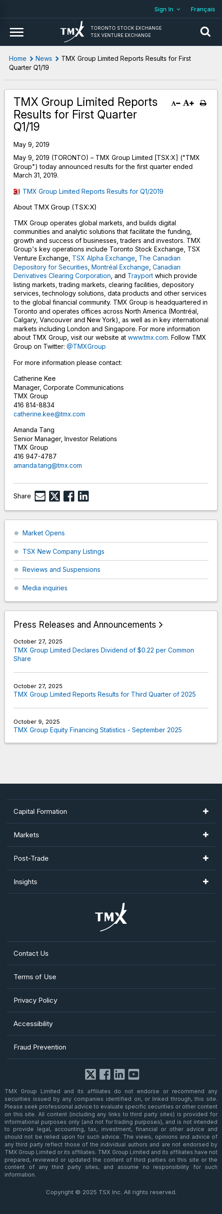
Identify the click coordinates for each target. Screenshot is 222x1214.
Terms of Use (35, 976)
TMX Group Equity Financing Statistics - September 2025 (98, 730)
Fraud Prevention (40, 1047)
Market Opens (44, 533)
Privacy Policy (35, 1000)
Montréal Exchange (120, 267)
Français (203, 9)
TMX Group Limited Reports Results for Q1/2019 (93, 191)
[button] (205, 32)
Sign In (163, 9)
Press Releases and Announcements (85, 625)
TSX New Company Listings (63, 551)
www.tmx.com (148, 337)
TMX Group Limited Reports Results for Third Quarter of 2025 (105, 694)
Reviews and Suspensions (61, 569)
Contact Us (31, 953)
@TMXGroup (86, 346)
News (44, 58)
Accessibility (33, 1023)
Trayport (140, 275)
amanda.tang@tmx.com (48, 465)
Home (18, 58)
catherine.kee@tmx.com (49, 414)
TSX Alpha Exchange (103, 258)
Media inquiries (45, 588)
